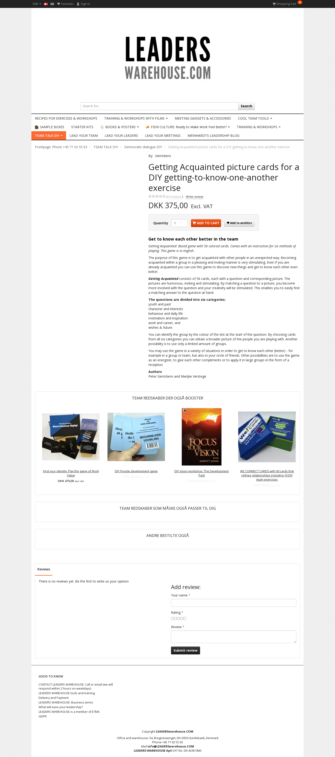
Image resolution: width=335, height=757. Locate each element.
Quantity (161, 223)
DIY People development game (136, 471)
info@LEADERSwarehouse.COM (170, 746)
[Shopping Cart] (287, 4)
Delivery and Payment (54, 698)
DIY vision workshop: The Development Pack (201, 473)
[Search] (246, 106)
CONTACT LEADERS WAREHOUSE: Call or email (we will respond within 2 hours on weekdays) (76, 687)
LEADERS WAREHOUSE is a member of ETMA (69, 712)
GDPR (43, 716)
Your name (179, 595)
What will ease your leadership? (61, 707)
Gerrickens (163, 156)
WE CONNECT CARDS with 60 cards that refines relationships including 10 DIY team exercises (267, 475)
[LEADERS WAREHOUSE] (167, 57)
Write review (194, 197)
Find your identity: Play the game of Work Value (71, 473)
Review (176, 627)
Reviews (43, 569)
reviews (174, 197)
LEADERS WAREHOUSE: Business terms (66, 702)
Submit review (186, 650)
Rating (176, 612)
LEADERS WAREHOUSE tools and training (67, 693)
